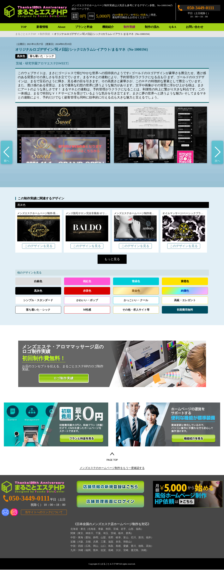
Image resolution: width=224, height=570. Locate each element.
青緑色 (136, 281)
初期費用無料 (185, 309)
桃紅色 (87, 281)
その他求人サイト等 (135, 309)
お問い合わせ (194, 26)
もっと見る (112, 259)
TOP (24, 26)
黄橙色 (185, 281)
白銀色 (38, 281)
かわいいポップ (87, 300)
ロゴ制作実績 (64, 378)
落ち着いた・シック (42, 56)
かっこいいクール (136, 300)
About (61, 26)
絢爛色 (185, 290)
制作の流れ (152, 26)
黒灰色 (21, 56)
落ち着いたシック (38, 309)
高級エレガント (185, 300)
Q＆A (172, 26)
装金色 (136, 290)
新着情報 (42, 26)
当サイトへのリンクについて (44, 512)
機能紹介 (108, 26)
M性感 (87, 309)
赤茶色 (87, 290)
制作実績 (129, 26)
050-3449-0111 (200, 7)
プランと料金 (84, 26)
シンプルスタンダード (38, 300)
